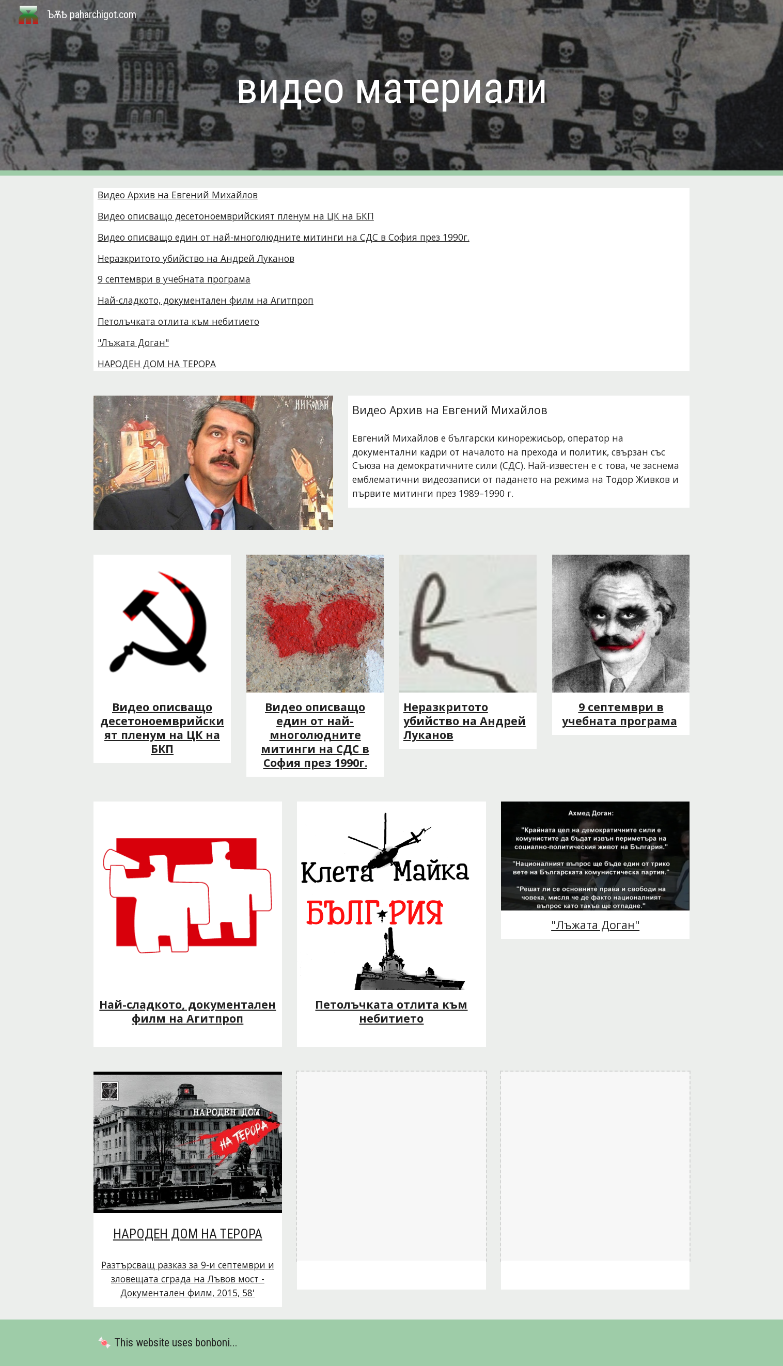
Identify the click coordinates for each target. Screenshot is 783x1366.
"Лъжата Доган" (133, 342)
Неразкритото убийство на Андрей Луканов (196, 258)
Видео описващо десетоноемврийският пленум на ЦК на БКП (236, 216)
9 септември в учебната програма (174, 279)
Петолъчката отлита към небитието (178, 321)
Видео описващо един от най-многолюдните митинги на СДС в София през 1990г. (283, 237)
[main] (391, 88)
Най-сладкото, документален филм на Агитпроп (206, 300)
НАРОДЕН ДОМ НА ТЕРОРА (157, 363)
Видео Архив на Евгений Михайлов (178, 195)
